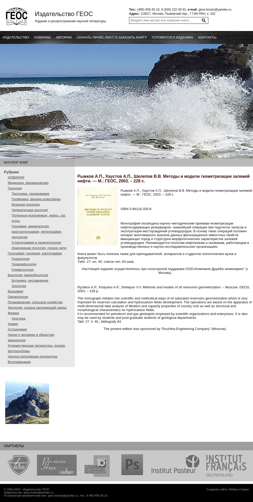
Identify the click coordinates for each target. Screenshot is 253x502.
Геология (15, 188)
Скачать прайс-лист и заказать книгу (112, 37)
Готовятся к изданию (172, 37)
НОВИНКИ (16, 177)
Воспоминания (19, 362)
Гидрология (20, 259)
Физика (13, 313)
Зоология (19, 286)
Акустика (19, 318)
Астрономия (17, 329)
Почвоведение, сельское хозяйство (35, 302)
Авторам (64, 37)
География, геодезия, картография (35, 253)
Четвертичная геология (30, 210)
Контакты (207, 37)
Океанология (18, 297)
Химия (13, 324)
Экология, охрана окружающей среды (37, 308)
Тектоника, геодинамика (30, 194)
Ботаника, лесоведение (30, 280)
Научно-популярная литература (32, 356)
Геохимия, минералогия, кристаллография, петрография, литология (37, 231)
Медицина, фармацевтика (28, 183)
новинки (42, 37)
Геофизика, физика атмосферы (36, 199)
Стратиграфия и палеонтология (36, 242)
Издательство (16, 37)
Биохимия (15, 291)
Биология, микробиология (28, 275)
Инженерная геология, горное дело (39, 248)
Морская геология (25, 204)
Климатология (23, 270)
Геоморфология (24, 264)
